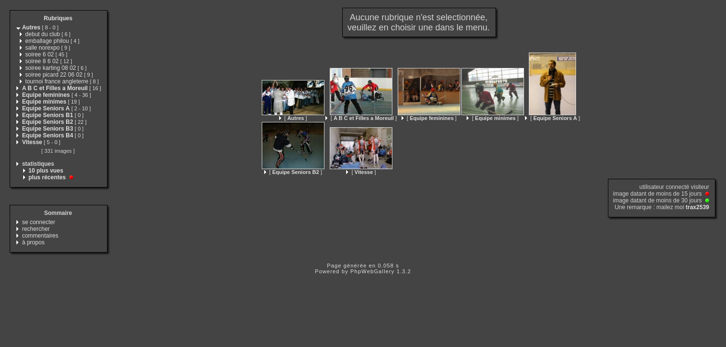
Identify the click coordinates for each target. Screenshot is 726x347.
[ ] (293, 118)
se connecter (38, 222)
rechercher (36, 229)
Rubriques (58, 18)
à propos (33, 242)
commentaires (40, 235)
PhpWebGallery (372, 271)
